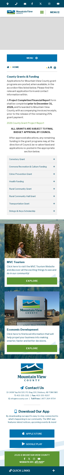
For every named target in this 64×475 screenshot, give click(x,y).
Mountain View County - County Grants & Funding (20, 12)
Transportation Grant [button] (19, 203)
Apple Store (34, 433)
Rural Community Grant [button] (20, 188)
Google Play (34, 444)
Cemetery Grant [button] (17, 159)
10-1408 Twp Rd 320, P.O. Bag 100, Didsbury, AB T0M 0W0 (32, 392)
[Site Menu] (32, 58)
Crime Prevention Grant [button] (20, 174)
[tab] (32, 159)
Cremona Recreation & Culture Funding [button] (28, 166)
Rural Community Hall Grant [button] (22, 196)
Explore (32, 281)
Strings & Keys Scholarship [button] (22, 211)
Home (15, 67)
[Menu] (55, 12)
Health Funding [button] (16, 181)
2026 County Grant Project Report (25, 123)
